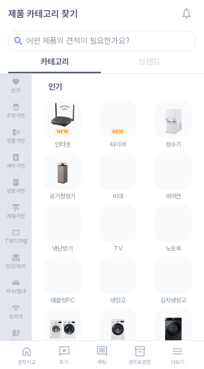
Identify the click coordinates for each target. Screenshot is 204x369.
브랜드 (149, 62)
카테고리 (54, 62)
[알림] (186, 13)
